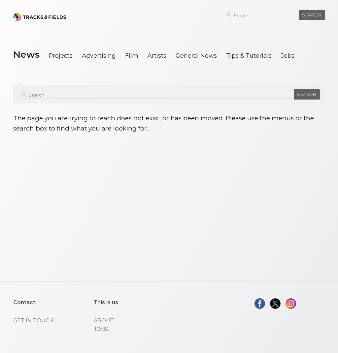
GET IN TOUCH (33, 320)
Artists (157, 55)
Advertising (99, 55)
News (26, 54)
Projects (61, 55)
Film (131, 55)
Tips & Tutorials (249, 55)
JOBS (101, 329)
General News (196, 55)
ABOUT (104, 320)
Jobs (287, 55)
